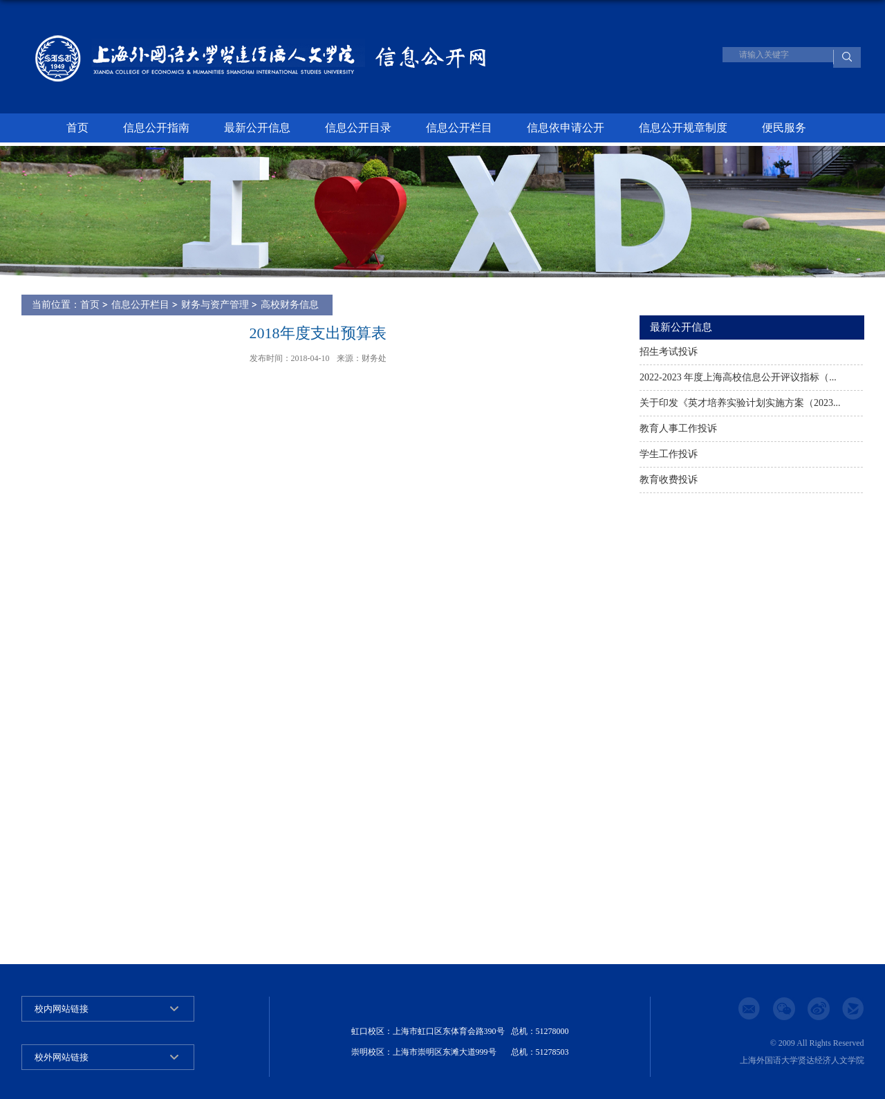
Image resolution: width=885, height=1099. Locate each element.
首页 (77, 127)
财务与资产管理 (215, 304)
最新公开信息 (257, 127)
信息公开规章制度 (683, 127)
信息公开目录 (358, 127)
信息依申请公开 (565, 127)
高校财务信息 (290, 304)
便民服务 (784, 127)
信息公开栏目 (459, 127)
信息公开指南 (156, 127)
